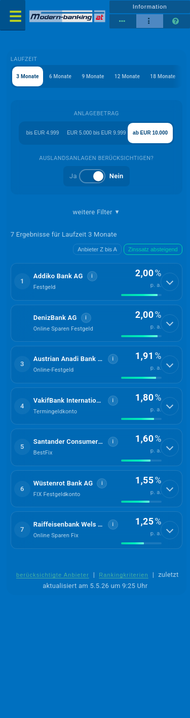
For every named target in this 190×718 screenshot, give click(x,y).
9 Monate (93, 76)
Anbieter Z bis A (97, 249)
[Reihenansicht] (122, 21)
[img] (141, 295)
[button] (96, 282)
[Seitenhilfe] (176, 21)
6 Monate (60, 76)
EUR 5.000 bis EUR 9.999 (96, 133)
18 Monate (162, 76)
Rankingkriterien (123, 575)
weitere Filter (96, 212)
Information (150, 7)
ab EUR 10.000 (150, 133)
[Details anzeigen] (170, 282)
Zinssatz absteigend (153, 249)
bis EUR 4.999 (42, 133)
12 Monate (127, 76)
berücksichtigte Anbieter (52, 575)
